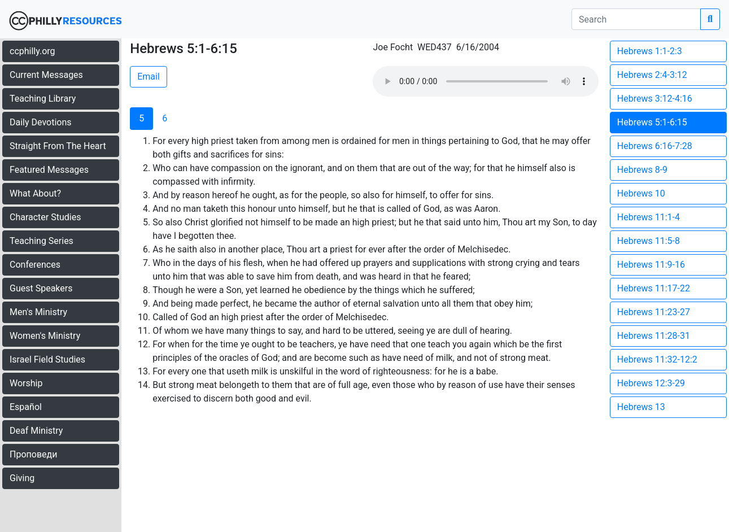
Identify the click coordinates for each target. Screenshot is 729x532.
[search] (636, 19)
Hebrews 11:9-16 (651, 264)
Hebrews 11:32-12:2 (657, 359)
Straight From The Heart (58, 146)
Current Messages (46, 74)
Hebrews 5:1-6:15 (652, 122)
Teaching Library (43, 98)
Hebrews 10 (641, 193)
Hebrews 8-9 (642, 169)
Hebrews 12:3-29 (651, 383)
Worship (26, 383)
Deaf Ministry (36, 430)
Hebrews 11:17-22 (653, 288)
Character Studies (45, 217)
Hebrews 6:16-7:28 (654, 146)
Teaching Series (41, 241)
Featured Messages (49, 169)
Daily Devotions (41, 122)
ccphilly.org (32, 51)
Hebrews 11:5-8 (648, 241)
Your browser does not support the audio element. (486, 81)
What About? (35, 193)
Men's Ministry (38, 312)
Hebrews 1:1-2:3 (649, 51)
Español (26, 407)
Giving (22, 478)
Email (148, 76)
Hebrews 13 (641, 407)
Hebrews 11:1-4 (648, 217)
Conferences (35, 264)
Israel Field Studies (47, 359)
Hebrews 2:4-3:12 (652, 74)
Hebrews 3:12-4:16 (654, 98)
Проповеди (33, 454)
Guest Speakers (41, 288)
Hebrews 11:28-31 (653, 335)
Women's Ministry (45, 335)
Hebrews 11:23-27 (653, 312)
